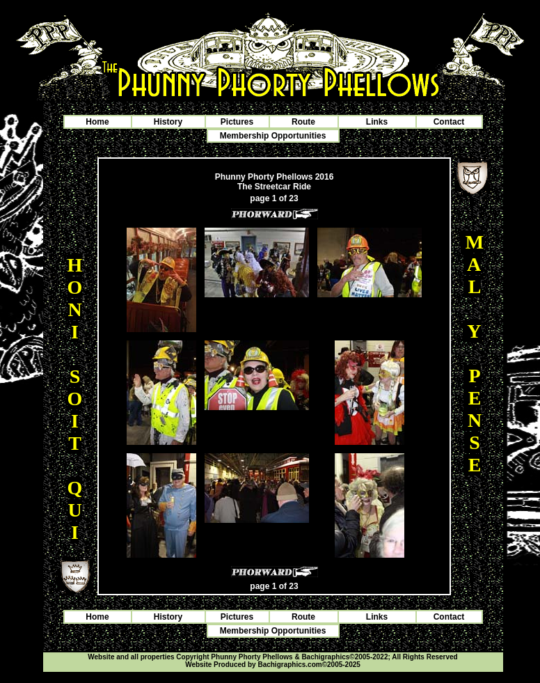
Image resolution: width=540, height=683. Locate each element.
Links (377, 122)
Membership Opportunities (273, 136)
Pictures (237, 122)
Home (97, 122)
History (168, 122)
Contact (449, 122)
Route (303, 122)
